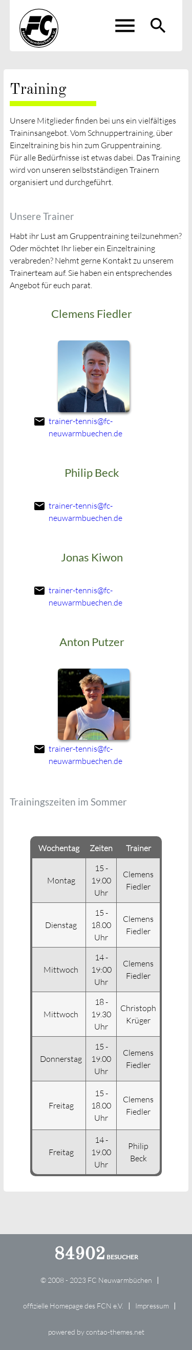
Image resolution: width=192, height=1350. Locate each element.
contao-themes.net (115, 1331)
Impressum (152, 1305)
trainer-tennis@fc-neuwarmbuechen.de (85, 427)
